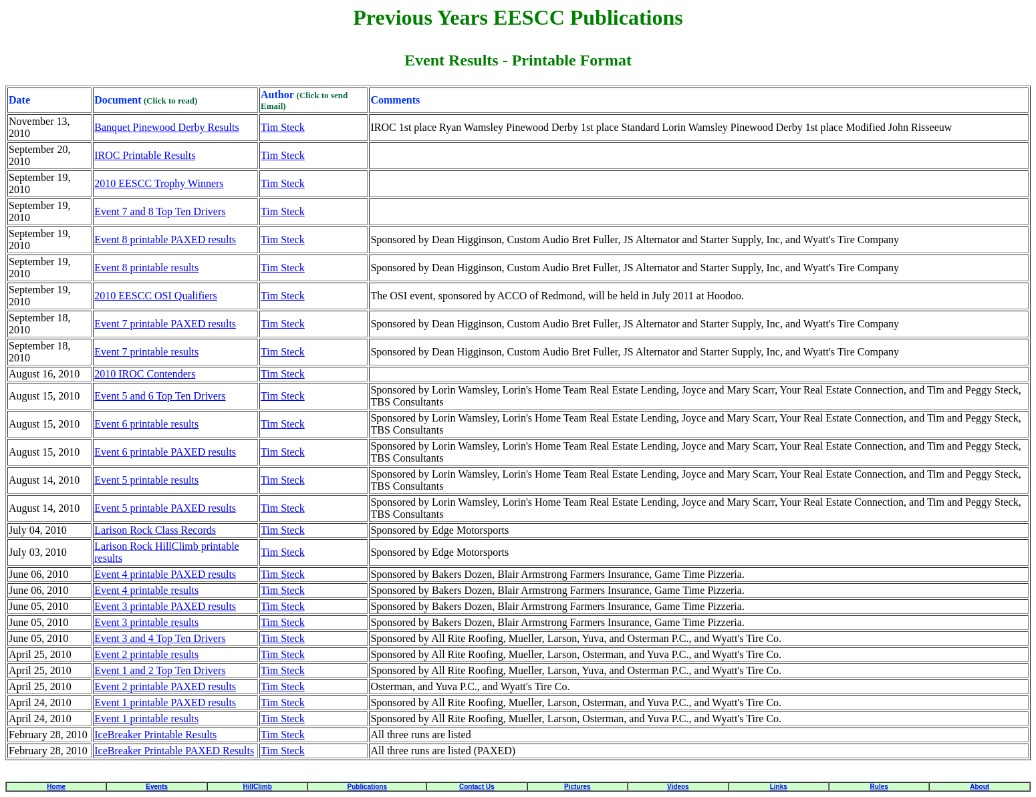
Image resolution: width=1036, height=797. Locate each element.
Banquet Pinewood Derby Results (166, 127)
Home (56, 786)
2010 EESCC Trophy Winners (158, 183)
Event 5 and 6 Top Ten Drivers (159, 396)
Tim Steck (283, 127)
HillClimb (257, 786)
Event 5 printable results (146, 480)
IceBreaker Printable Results (155, 734)
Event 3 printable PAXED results (165, 606)
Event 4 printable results (146, 590)
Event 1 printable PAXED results (165, 702)
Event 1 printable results (146, 718)
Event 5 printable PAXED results (165, 508)
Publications (367, 786)
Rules (879, 786)
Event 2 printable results (146, 654)
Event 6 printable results (146, 424)
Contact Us (477, 786)
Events (157, 786)
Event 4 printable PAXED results (165, 574)
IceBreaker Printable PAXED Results (174, 750)
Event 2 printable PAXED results (165, 686)
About (979, 786)
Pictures (577, 786)
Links (778, 786)
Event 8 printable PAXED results (165, 239)
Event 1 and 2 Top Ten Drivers (159, 670)
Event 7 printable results (146, 351)
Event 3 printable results (146, 622)
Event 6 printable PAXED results (165, 452)
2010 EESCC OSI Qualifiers (155, 295)
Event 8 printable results (146, 267)
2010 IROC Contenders (144, 373)
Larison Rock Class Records (155, 530)
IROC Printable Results (144, 155)
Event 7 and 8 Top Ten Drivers (159, 211)
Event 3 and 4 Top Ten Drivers (159, 638)
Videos (678, 786)
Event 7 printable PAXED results (165, 323)
